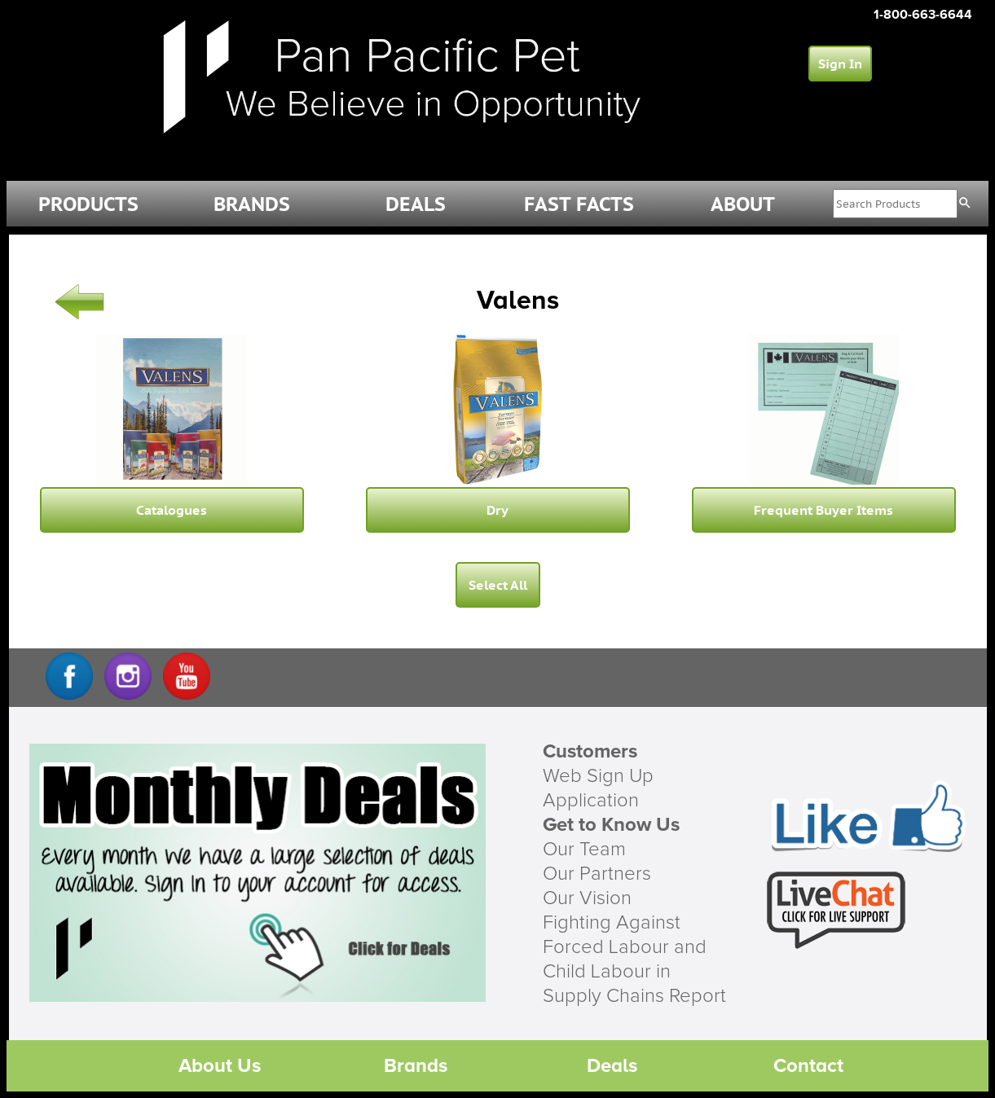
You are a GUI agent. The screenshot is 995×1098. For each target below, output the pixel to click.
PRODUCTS (88, 204)
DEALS (415, 204)
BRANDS (252, 204)
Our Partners (597, 874)
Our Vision (587, 898)
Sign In (840, 63)
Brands (415, 1066)
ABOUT (743, 204)
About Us (219, 1066)
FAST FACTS (579, 204)
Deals (612, 1066)
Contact (808, 1066)
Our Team (584, 849)
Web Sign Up (598, 776)
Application (591, 800)
